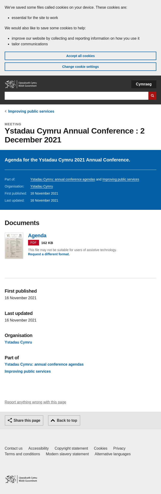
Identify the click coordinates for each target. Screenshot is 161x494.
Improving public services (31, 111)
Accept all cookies (80, 56)
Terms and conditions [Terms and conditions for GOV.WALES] (22, 454)
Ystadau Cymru (41, 186)
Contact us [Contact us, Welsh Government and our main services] (13, 448)
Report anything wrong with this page (35, 402)
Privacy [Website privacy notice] (119, 448)
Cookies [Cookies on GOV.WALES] (100, 448)
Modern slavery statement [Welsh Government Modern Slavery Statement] (67, 454)
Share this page (27, 420)
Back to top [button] (67, 420)
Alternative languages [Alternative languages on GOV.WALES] (113, 454)
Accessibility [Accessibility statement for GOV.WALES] (38, 448)
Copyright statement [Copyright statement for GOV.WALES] (71, 448)
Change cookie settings (80, 67)
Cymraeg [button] (144, 84)
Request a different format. (49, 254)
